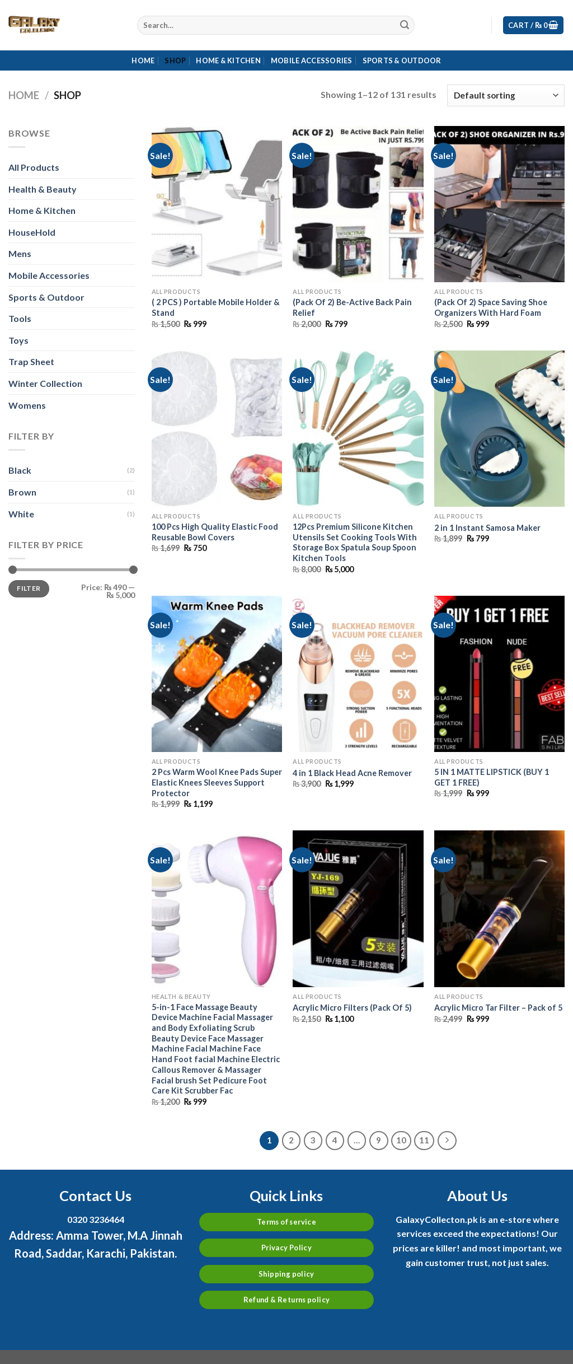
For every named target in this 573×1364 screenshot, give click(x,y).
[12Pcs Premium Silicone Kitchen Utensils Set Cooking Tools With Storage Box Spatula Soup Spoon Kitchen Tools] (358, 429)
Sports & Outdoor (402, 60)
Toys (18, 340)
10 (401, 1140)
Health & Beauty (42, 189)
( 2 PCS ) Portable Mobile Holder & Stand (216, 307)
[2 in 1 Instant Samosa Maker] (499, 429)
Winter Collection (45, 383)
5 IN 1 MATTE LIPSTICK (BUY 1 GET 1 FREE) (491, 777)
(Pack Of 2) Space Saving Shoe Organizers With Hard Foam (490, 307)
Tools (19, 318)
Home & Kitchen (228, 60)
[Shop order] (506, 95)
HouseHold (31, 232)
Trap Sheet (31, 361)
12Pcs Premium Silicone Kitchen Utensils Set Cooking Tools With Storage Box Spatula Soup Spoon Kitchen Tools (355, 542)
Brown (22, 492)
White (21, 513)
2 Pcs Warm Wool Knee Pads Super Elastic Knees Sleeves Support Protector (217, 782)
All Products (33, 167)
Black (19, 470)
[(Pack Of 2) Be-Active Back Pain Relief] (358, 204)
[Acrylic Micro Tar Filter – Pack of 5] (499, 908)
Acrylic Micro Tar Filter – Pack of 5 (498, 1007)
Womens (27, 405)
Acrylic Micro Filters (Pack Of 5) (352, 1007)
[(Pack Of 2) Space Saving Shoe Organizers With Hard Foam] (499, 204)
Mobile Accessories (312, 60)
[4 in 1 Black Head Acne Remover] (358, 674)
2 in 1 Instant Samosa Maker (487, 527)
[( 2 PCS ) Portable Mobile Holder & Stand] (217, 204)
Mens (19, 253)
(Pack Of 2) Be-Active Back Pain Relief (352, 307)
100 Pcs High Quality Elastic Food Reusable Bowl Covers (215, 532)
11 (424, 1140)
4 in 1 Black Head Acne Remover (352, 773)
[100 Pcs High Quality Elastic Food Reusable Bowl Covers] (217, 429)
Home (142, 60)
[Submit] (404, 25)
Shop (175, 60)
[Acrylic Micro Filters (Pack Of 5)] (358, 908)
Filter (28, 588)
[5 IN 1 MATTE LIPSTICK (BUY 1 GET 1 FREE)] (499, 674)
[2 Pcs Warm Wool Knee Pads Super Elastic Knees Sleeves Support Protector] (217, 674)
